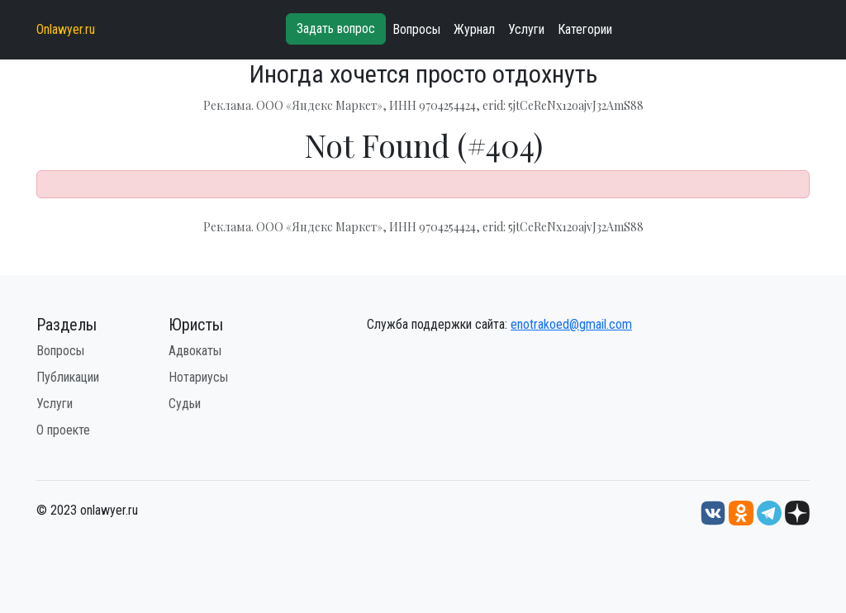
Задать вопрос (336, 28)
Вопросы (416, 29)
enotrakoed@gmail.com (571, 324)
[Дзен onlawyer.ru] (797, 512)
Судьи (185, 403)
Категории (585, 29)
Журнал (474, 29)
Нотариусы (198, 377)
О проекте (63, 430)
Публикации (67, 377)
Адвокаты (195, 351)
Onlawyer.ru (65, 29)
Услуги (526, 29)
